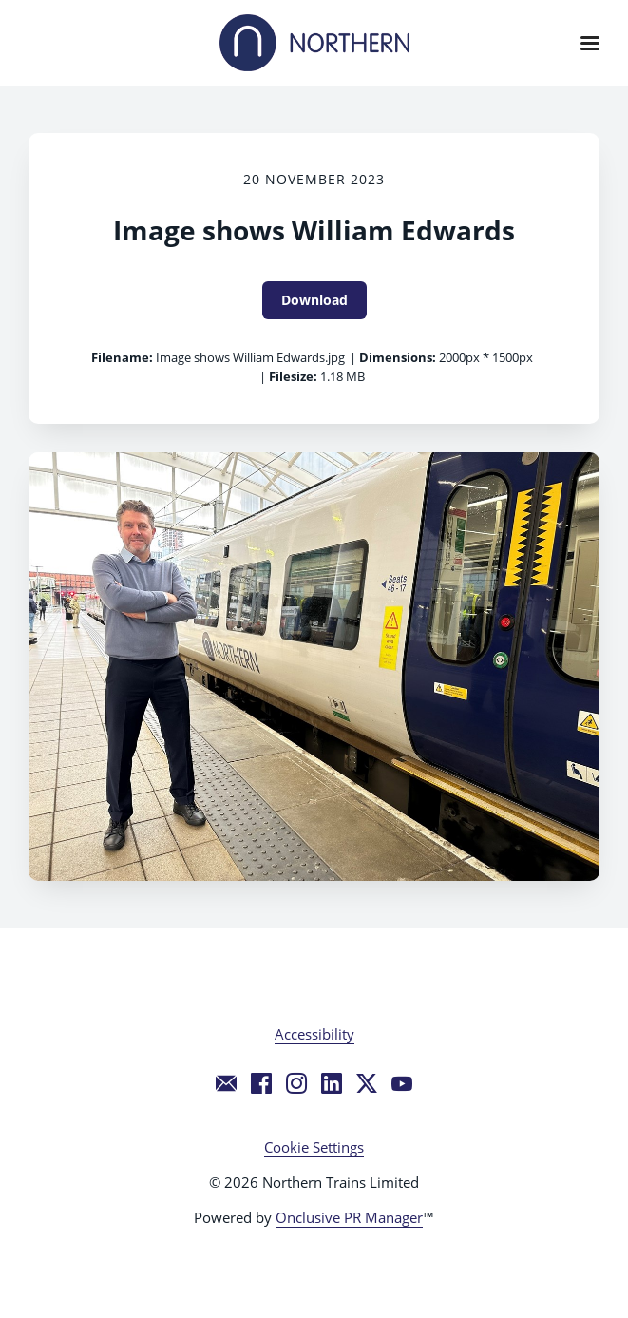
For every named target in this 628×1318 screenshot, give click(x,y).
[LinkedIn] (331, 1083)
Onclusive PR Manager (349, 1217)
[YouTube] (401, 1083)
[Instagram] (296, 1083)
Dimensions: (397, 357)
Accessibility (314, 1033)
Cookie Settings (314, 1146)
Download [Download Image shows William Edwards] (314, 300)
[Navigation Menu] (589, 42)
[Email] (226, 1083)
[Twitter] (366, 1083)
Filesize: (293, 376)
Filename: (122, 357)
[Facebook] (261, 1083)
